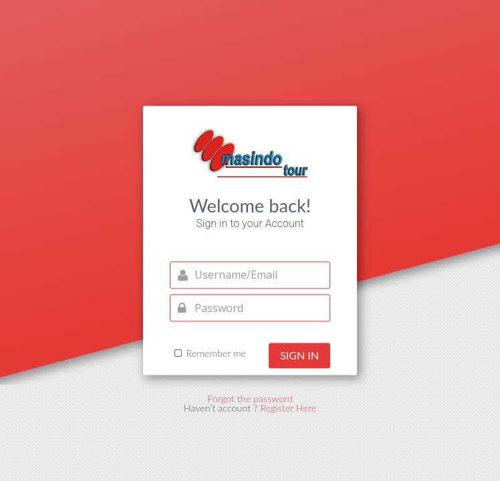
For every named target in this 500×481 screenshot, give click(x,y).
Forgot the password (249, 398)
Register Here (288, 408)
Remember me (216, 354)
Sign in (299, 355)
